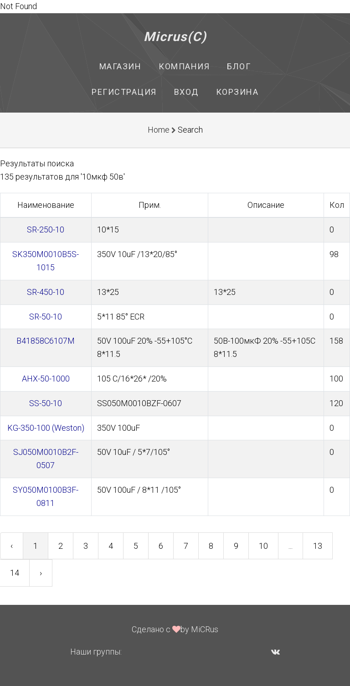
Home (159, 129)
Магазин (120, 66)
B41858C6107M (45, 341)
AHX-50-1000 (46, 378)
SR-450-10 (45, 292)
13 (317, 546)
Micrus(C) (175, 36)
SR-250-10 (45, 229)
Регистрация (124, 92)
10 (263, 546)
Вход (186, 92)
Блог (239, 66)
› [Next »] (41, 573)
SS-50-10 (45, 403)
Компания (184, 66)
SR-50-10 (45, 316)
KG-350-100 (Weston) (45, 428)
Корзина (237, 92)
